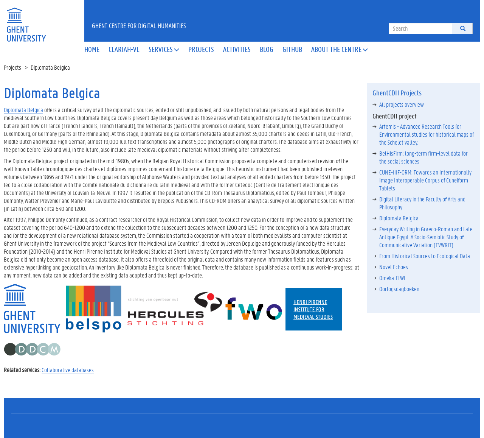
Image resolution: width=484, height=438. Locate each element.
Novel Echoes (393, 267)
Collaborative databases (68, 370)
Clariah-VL (124, 49)
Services (164, 49)
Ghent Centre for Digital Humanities (139, 25)
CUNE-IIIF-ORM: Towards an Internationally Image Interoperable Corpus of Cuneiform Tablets (425, 180)
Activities (237, 49)
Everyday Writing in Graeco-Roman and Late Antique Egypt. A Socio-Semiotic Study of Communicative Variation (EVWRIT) (426, 237)
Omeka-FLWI (392, 278)
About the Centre (339, 49)
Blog (266, 49)
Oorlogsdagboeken (399, 289)
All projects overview (401, 104)
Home (91, 49)
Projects (201, 49)
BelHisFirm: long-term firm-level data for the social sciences (423, 157)
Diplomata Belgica (23, 110)
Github (292, 49)
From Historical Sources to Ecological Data (424, 256)
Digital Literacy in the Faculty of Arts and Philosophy (422, 203)
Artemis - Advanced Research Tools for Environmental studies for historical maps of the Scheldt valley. (426, 134)
